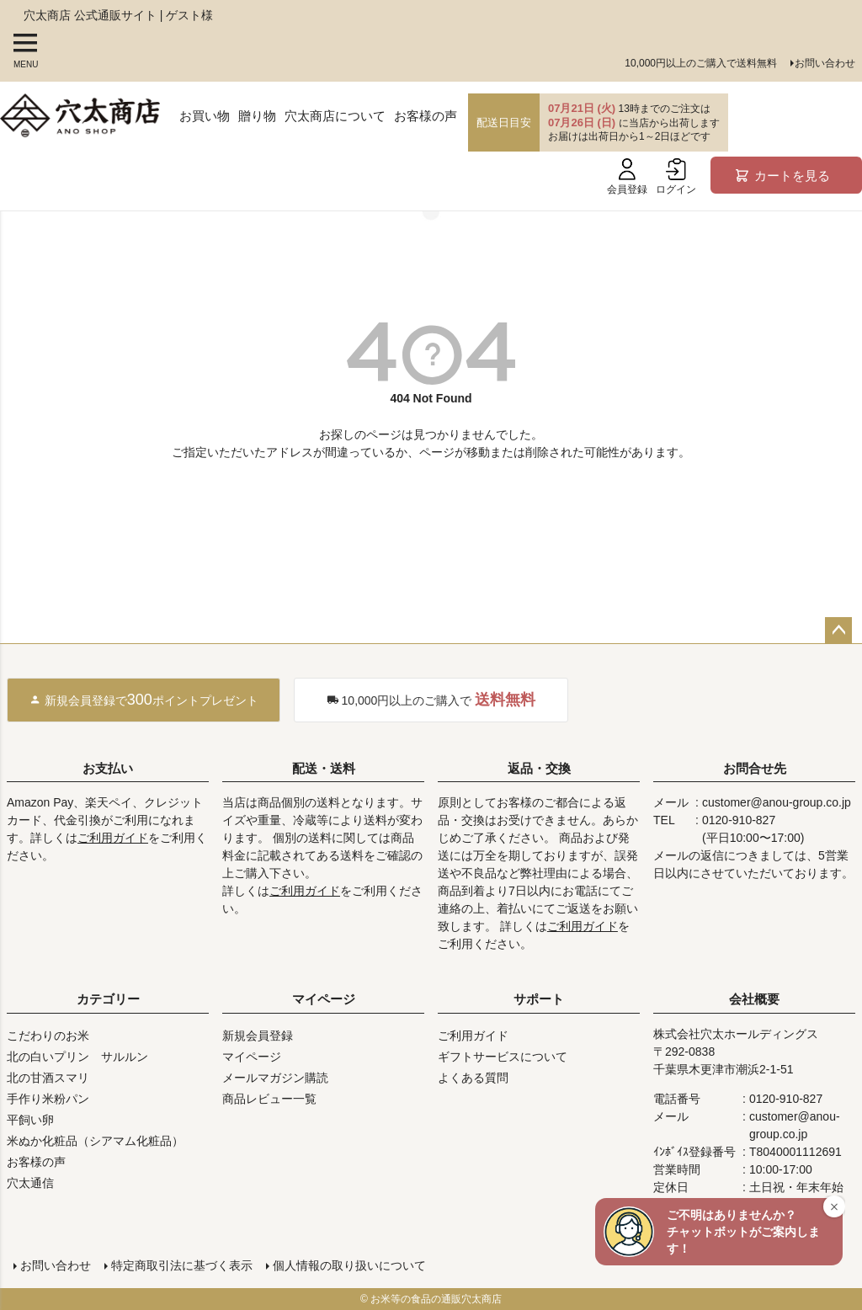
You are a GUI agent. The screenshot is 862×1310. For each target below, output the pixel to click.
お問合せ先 (754, 768)
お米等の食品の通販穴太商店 (436, 1299)
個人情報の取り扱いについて (349, 1265)
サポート (538, 999)
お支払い (107, 768)
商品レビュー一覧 (269, 1098)
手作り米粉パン (48, 1098)
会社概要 (754, 999)
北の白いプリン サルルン (77, 1056)
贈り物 (257, 116)
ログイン (676, 176)
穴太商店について (335, 116)
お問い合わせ (825, 63)
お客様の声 (425, 116)
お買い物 (204, 116)
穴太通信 (30, 1183)
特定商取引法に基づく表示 (182, 1265)
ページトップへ (838, 630)
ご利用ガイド (112, 837)
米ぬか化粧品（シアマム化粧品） (95, 1141)
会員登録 (627, 176)
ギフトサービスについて (502, 1056)
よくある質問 (473, 1077)
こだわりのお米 (48, 1035)
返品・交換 (539, 768)
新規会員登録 (257, 1035)
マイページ (323, 999)
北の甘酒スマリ (48, 1077)
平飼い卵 (30, 1119)
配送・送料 (323, 768)
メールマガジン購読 (275, 1077)
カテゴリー (108, 999)
